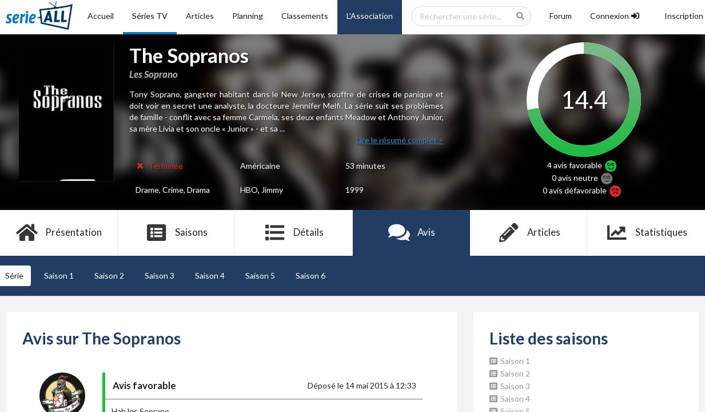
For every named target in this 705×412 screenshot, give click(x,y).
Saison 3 (159, 275)
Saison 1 (59, 275)
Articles (200, 16)
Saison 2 (109, 275)
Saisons (176, 233)
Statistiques (646, 233)
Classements (304, 16)
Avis (411, 233)
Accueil (100, 16)
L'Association (369, 16)
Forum (560, 16)
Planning (247, 16)
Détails (294, 233)
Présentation (58, 233)
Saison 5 (260, 275)
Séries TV (150, 16)
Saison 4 (210, 275)
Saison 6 (310, 275)
